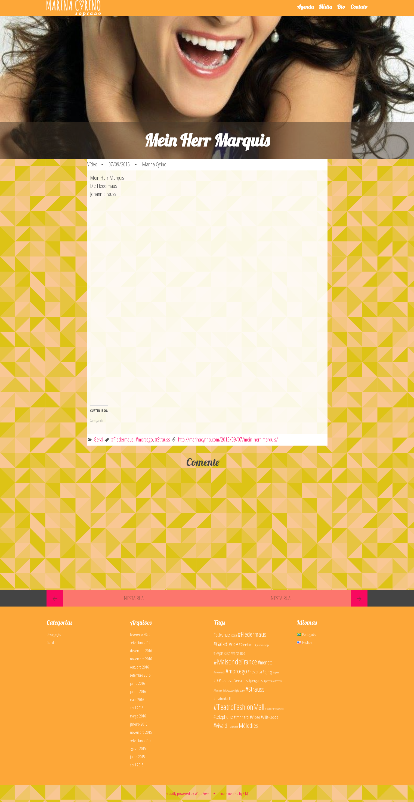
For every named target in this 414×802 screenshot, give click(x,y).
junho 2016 (138, 691)
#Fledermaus (122, 439)
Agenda (305, 6)
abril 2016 (136, 707)
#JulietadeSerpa (262, 645)
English (304, 642)
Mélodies (248, 725)
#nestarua (255, 672)
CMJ (246, 793)
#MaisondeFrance (235, 661)
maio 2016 (137, 699)
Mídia (325, 6)
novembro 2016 (141, 658)
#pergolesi (255, 680)
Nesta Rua (134, 598)
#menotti (265, 662)
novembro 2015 (141, 732)
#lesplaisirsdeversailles (229, 653)
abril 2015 (136, 764)
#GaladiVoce (226, 644)
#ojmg (267, 672)
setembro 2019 (140, 642)
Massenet (234, 727)
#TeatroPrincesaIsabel (274, 709)
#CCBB (234, 636)
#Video (255, 717)
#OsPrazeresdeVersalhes (231, 680)
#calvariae (222, 634)
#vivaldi (221, 725)
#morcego (144, 439)
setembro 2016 (140, 675)
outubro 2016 (139, 667)
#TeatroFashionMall (239, 706)
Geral (98, 439)
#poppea (278, 681)
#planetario (269, 681)
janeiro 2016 (138, 724)
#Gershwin (246, 645)
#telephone (223, 716)
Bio (341, 6)
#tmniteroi (241, 717)
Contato (358, 6)
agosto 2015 (138, 748)
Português (306, 634)
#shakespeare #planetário (234, 690)
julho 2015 (137, 756)
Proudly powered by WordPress (187, 793)
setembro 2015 (140, 740)
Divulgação (54, 634)
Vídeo (92, 164)
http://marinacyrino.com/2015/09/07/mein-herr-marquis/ (228, 439)
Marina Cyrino (154, 164)
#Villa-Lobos (269, 717)
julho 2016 (137, 683)
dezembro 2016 (141, 650)
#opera (276, 672)
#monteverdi (219, 672)
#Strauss (162, 439)
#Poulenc (218, 690)
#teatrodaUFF (223, 699)
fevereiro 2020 (140, 634)
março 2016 (138, 716)
